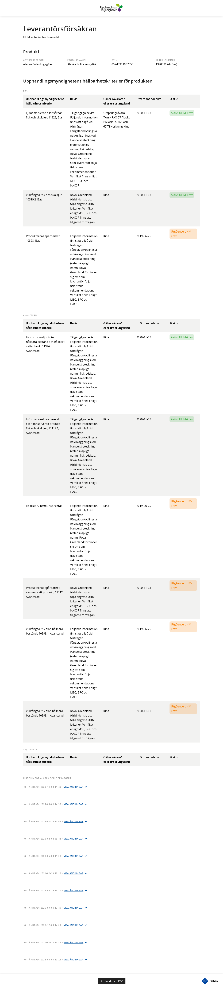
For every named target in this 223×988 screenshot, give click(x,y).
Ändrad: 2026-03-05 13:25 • (56, 959)
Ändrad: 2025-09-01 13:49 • (56, 907)
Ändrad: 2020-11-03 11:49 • (56, 786)
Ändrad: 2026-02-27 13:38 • (56, 942)
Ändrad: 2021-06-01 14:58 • (56, 804)
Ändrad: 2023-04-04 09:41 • (56, 838)
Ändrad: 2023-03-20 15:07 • (56, 821)
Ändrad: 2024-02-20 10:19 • (56, 873)
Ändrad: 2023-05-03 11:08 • (56, 856)
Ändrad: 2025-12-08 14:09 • (56, 925)
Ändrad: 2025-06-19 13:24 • (56, 890)
